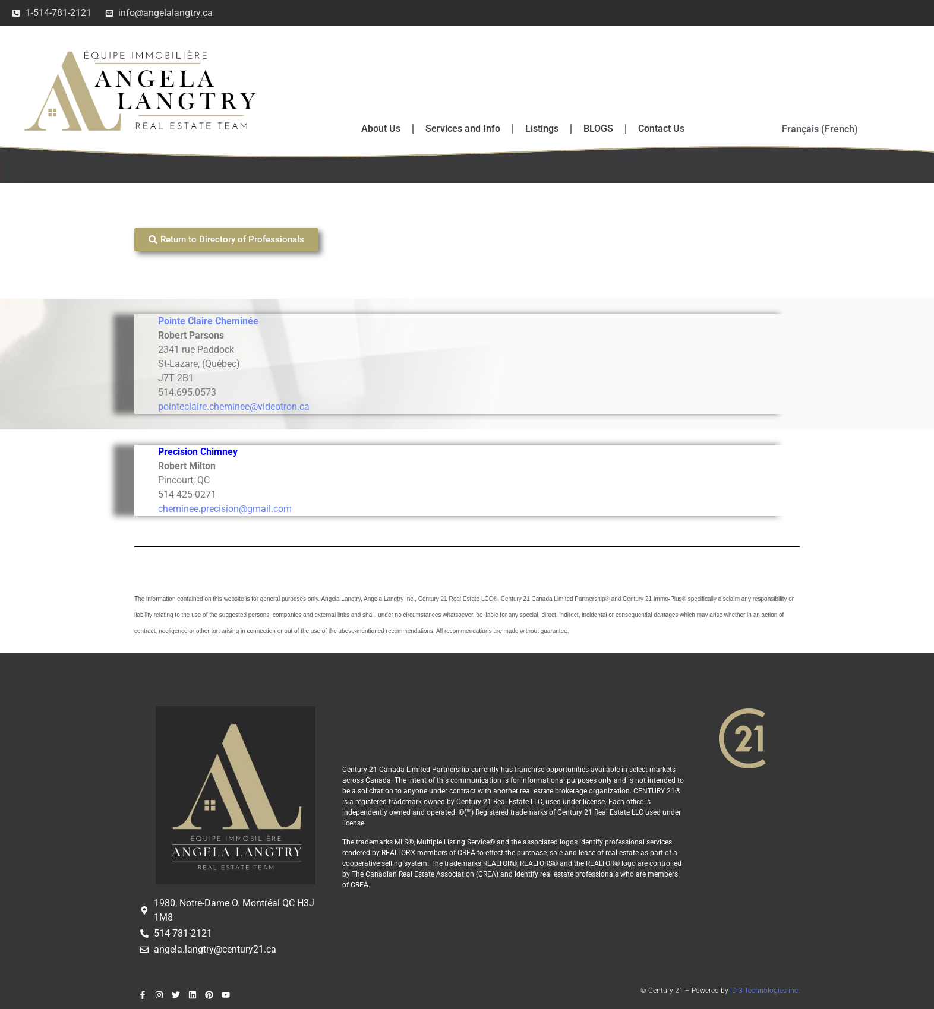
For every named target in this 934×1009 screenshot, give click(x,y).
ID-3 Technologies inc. (765, 990)
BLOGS (598, 128)
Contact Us (661, 128)
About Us (380, 128)
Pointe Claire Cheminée (208, 321)
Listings (541, 128)
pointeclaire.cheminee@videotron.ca (234, 406)
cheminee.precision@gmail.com (225, 508)
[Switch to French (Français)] (820, 129)
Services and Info (462, 128)
